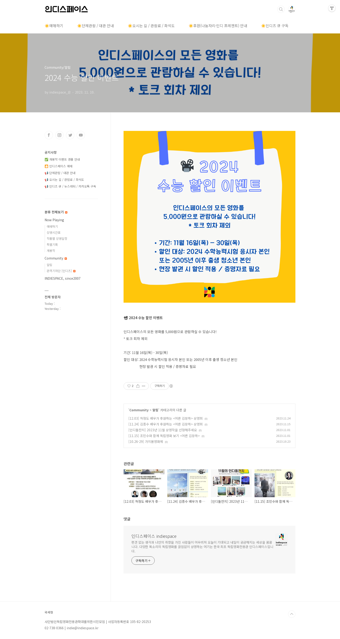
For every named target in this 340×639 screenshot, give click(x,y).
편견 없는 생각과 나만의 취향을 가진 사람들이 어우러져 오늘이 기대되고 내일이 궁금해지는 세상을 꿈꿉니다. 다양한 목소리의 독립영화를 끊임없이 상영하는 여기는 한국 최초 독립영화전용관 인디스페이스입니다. (202, 546)
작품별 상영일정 (57, 238)
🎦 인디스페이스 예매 (58, 166)
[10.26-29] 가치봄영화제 (145, 441)
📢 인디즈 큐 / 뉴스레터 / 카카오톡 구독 (70, 186)
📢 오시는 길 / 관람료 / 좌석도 (64, 179)
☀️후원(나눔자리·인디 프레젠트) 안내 (218, 25)
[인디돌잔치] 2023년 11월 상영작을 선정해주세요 (162, 430)
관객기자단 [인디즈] (61, 271)
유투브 (81, 135)
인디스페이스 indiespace (154, 536)
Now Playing (54, 219)
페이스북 (49, 135)
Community (139, 410)
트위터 (70, 135)
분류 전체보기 (56, 212)
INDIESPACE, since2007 (63, 278)
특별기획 (52, 244)
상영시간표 (54, 232)
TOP (291, 614)
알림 (155, 410)
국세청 (49, 612)
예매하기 (52, 226)
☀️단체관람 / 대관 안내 (95, 25)
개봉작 (51, 250)
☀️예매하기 (54, 25)
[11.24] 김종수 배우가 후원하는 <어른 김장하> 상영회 (165, 424)
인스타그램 (59, 135)
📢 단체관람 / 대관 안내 (60, 173)
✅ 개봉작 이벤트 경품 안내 (62, 159)
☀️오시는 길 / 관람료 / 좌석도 (151, 25)
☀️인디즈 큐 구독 (274, 25)
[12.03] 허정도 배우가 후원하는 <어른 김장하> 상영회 (165, 418)
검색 (281, 9)
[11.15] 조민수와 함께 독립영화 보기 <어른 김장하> (164, 435)
